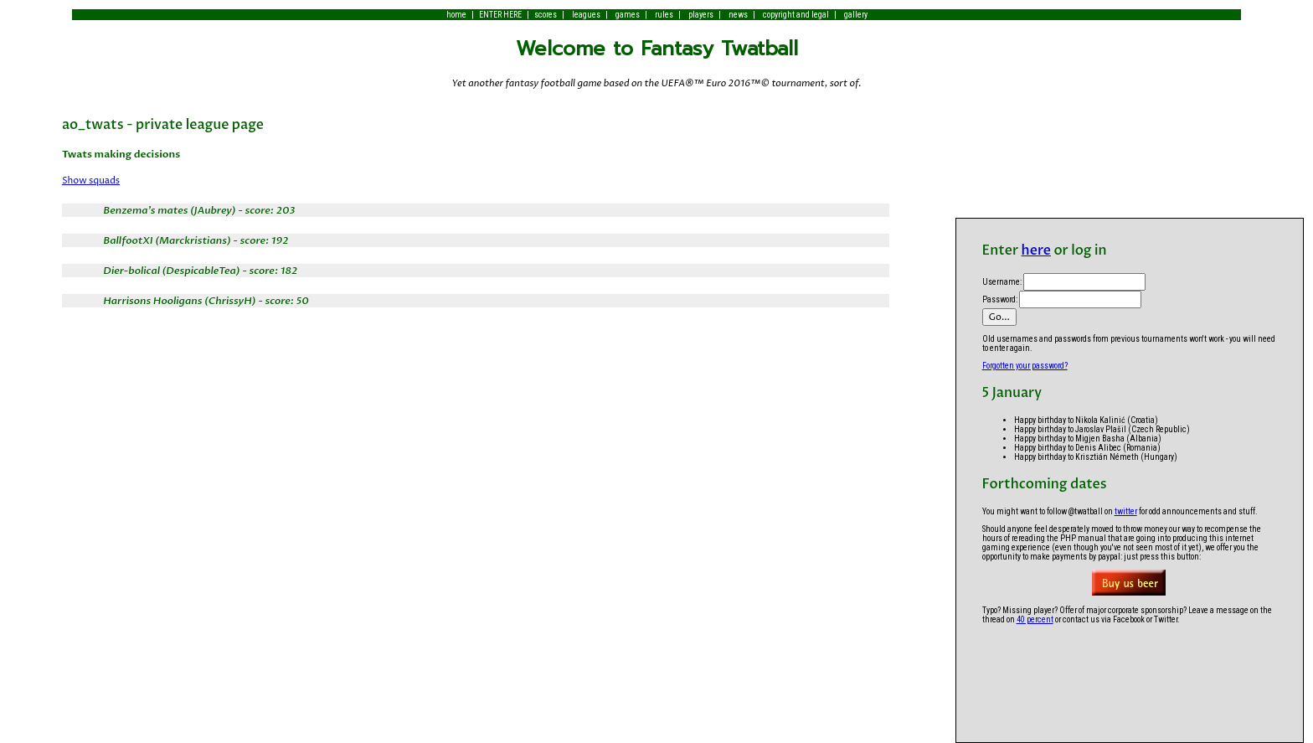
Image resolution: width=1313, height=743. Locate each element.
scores (545, 14)
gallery (856, 14)
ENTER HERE (500, 14)
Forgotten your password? (1025, 365)
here (1036, 250)
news (738, 14)
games (627, 14)
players (700, 14)
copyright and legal (796, 14)
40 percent (1035, 619)
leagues (586, 14)
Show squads (91, 180)
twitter (1126, 511)
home (456, 14)
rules (664, 14)
